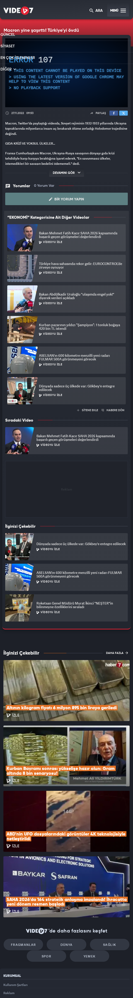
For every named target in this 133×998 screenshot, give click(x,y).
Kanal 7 (13, 987)
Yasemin (114, 987)
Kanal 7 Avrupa (48, 987)
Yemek (87, 902)
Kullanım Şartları (15, 931)
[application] (66, 72)
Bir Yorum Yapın (66, 199)
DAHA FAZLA (117, 653)
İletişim (8, 951)
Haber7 (87, 987)
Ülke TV (64, 987)
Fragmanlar (27, 888)
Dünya (66, 888)
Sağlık (105, 888)
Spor (48, 902)
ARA (96, 11)
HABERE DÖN (113, 410)
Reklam (9, 941)
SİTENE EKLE (87, 410)
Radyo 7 (31, 987)
